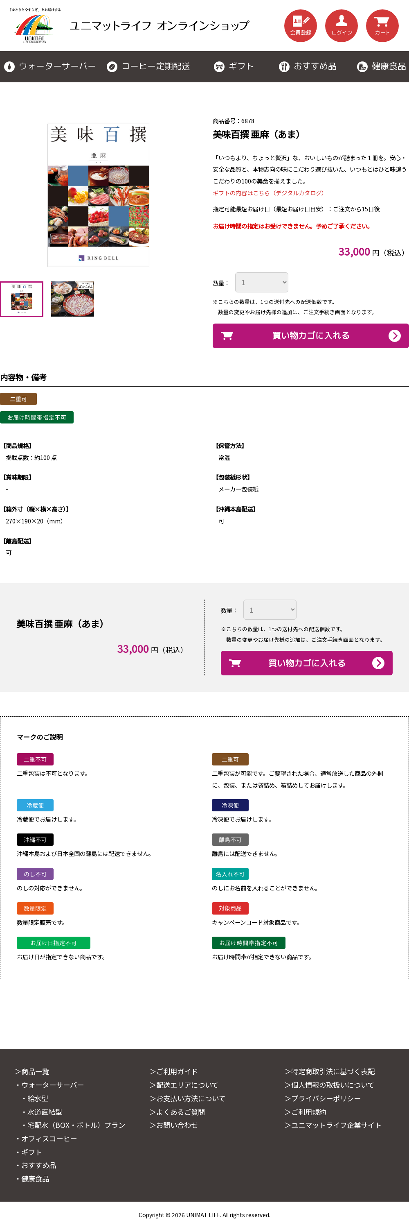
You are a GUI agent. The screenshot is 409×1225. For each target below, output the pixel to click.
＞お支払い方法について (189, 1098)
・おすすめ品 (36, 1164)
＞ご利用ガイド (175, 1071)
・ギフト (29, 1151)
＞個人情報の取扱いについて (332, 1085)
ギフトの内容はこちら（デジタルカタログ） (270, 192)
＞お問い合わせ (175, 1124)
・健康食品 (32, 1178)
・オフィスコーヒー (47, 1138)
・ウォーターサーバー (51, 1085)
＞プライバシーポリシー (324, 1098)
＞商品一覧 (32, 1071)
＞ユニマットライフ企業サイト (335, 1124)
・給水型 (35, 1098)
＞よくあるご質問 (178, 1111)
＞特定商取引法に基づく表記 (332, 1071)
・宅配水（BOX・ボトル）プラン (75, 1124)
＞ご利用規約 (306, 1111)
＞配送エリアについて (185, 1085)
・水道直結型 (42, 1111)
